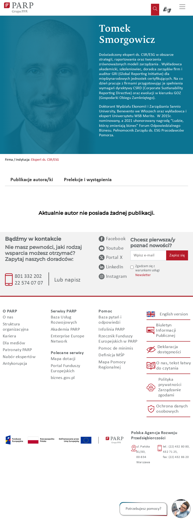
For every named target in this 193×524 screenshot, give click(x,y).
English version (174, 314)
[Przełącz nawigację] (182, 7)
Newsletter (143, 275)
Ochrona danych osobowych (172, 409)
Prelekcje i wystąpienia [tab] (88, 180)
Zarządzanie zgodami (169, 392)
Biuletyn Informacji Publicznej (166, 330)
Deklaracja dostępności (169, 349)
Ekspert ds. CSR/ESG (45, 160)
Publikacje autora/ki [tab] (31, 180)
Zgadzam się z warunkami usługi (147, 268)
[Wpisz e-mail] (148, 255)
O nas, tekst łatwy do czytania (173, 366)
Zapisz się (177, 255)
